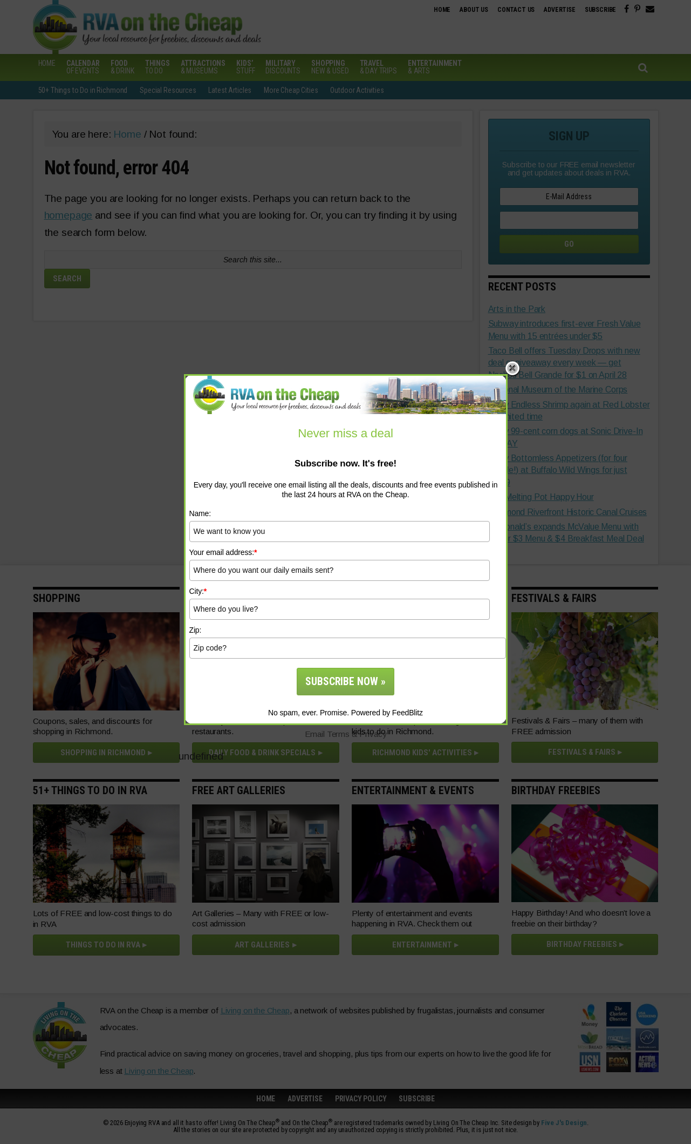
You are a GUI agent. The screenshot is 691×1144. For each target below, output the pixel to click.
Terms (338, 734)
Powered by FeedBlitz (387, 712)
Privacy (372, 734)
